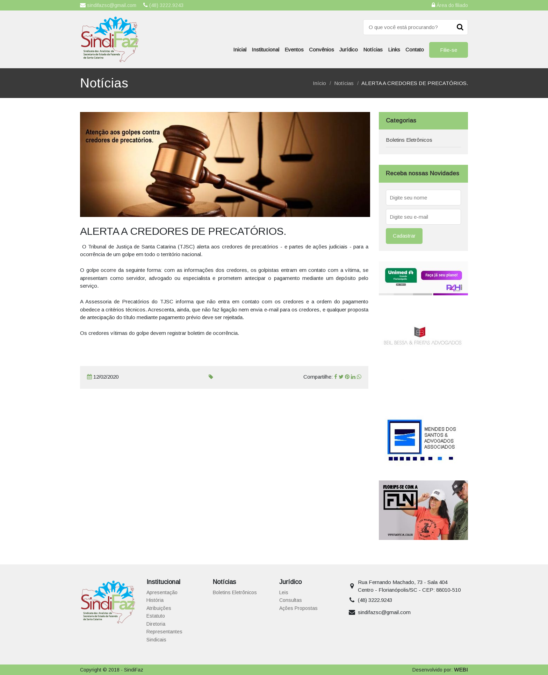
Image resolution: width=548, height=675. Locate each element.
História (155, 600)
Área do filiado (450, 5)
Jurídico (348, 49)
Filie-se (448, 50)
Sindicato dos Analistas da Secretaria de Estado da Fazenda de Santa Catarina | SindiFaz (109, 39)
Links (394, 49)
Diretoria (155, 624)
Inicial (239, 49)
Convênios (321, 49)
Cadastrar (404, 236)
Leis (283, 592)
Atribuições (158, 608)
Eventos (294, 49)
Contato (414, 49)
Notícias (373, 49)
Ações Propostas (298, 608)
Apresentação (162, 592)
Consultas (290, 600)
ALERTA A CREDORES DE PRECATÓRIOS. (414, 83)
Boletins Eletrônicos (409, 140)
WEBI (461, 670)
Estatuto (155, 616)
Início (319, 83)
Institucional (265, 49)
